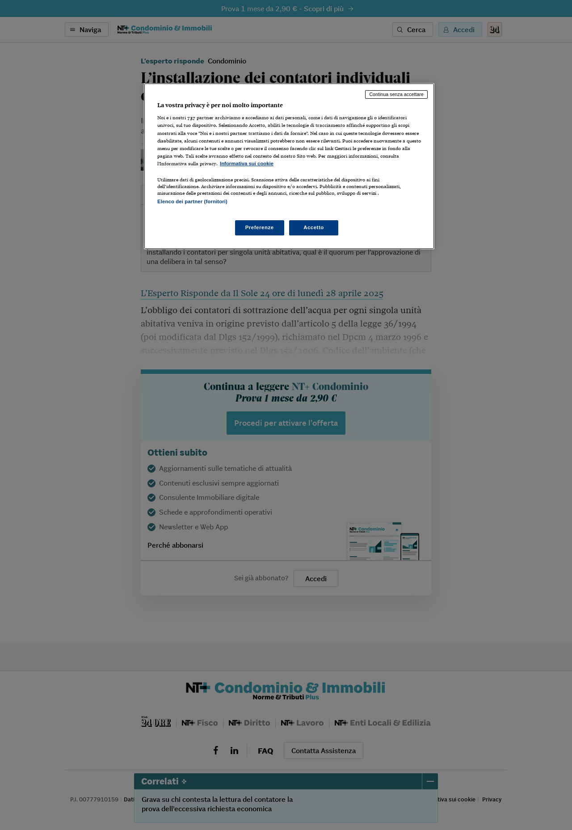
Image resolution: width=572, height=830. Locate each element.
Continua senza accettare (396, 94)
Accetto (313, 227)
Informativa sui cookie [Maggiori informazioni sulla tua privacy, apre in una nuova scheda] (246, 163)
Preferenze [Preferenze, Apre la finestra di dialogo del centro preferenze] (259, 227)
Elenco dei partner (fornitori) (192, 201)
